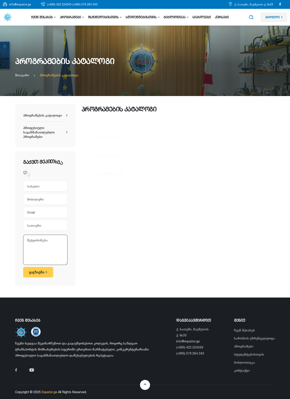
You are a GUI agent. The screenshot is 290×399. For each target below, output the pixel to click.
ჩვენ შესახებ (244, 330)
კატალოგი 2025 (111, 124)
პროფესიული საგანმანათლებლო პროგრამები (45, 132)
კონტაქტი (242, 370)
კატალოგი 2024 (111, 143)
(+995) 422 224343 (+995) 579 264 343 (72, 4)
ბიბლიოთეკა (244, 362)
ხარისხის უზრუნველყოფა (254, 338)
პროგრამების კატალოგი (59, 75)
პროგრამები (243, 346)
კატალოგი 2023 (111, 168)
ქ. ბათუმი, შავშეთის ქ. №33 (253, 4)
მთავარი (22, 75)
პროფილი (274, 17)
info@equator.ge (20, 4)
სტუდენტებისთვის (249, 354)
